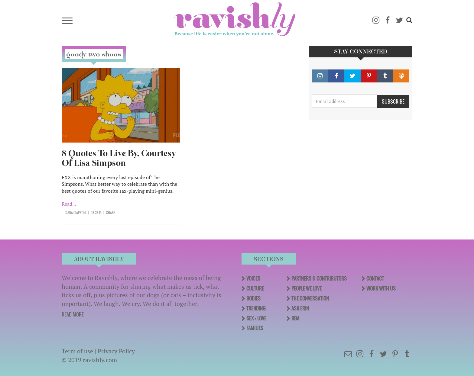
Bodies (253, 298)
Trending (255, 308)
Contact (375, 278)
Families (254, 328)
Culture (255, 288)
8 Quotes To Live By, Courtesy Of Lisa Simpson (119, 158)
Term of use (77, 351)
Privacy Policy (116, 351)
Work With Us (381, 288)
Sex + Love (256, 318)
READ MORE (73, 314)
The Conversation (310, 298)
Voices (253, 278)
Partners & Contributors (319, 278)
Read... (69, 204)
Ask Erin (300, 308)
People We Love (306, 288)
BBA (295, 318)
